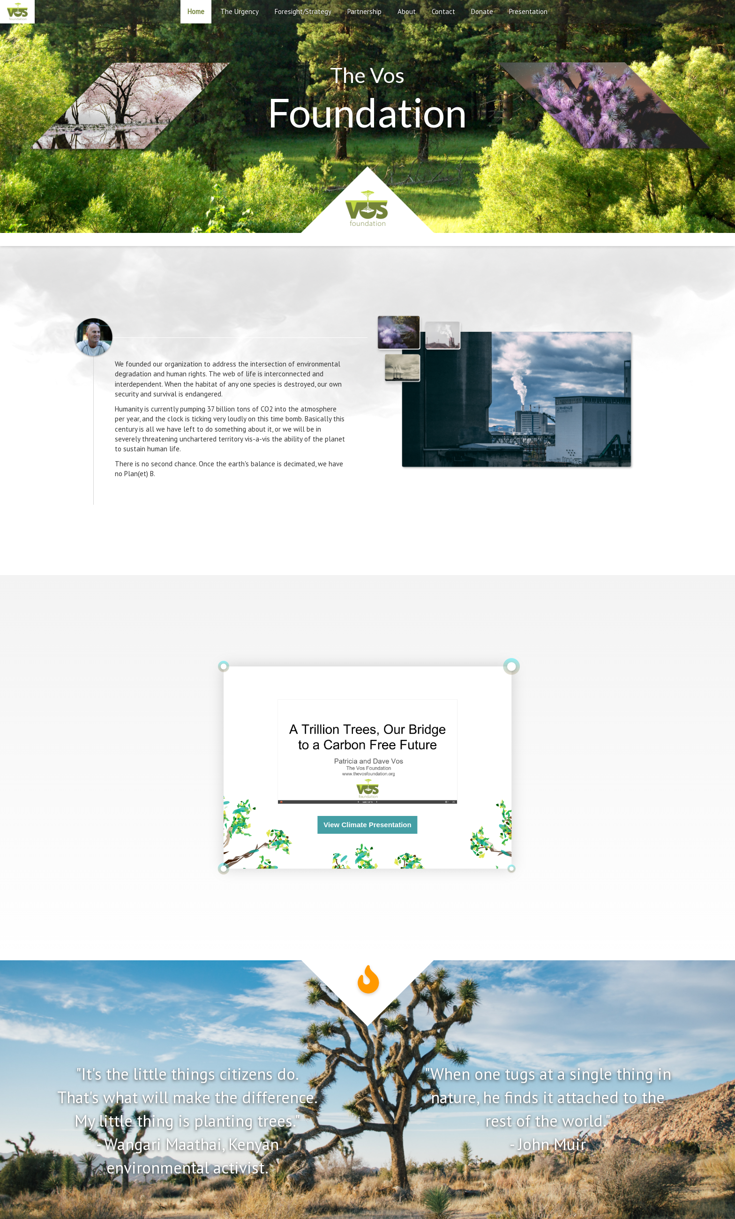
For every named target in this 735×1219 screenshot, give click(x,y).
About (407, 11)
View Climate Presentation (367, 825)
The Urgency (239, 11)
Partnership (364, 11)
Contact (443, 11)
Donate (482, 11)
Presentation (528, 11)
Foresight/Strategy (303, 11)
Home (196, 11)
